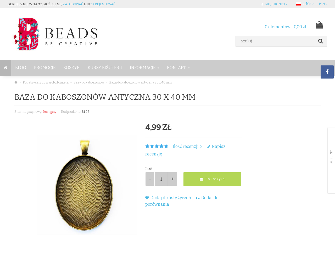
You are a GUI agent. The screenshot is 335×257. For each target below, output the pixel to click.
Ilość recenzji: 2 (188, 146)
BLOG (20, 67)
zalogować (73, 4)
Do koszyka (212, 179)
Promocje (44, 67)
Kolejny (331, 157)
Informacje (144, 67)
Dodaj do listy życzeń (168, 197)
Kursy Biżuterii (105, 67)
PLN (323, 4)
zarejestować (102, 4)
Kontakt (178, 67)
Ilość (148, 169)
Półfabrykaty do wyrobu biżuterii (46, 82)
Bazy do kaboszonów (89, 82)
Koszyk (71, 67)
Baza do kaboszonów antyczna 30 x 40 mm (140, 82)
